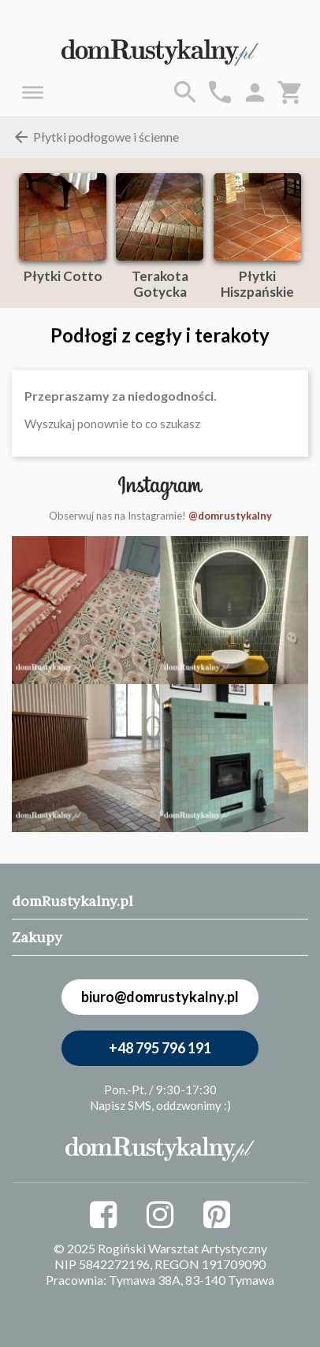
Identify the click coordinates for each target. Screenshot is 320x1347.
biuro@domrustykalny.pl (160, 996)
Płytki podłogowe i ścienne (95, 137)
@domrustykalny (230, 515)
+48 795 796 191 (160, 1048)
